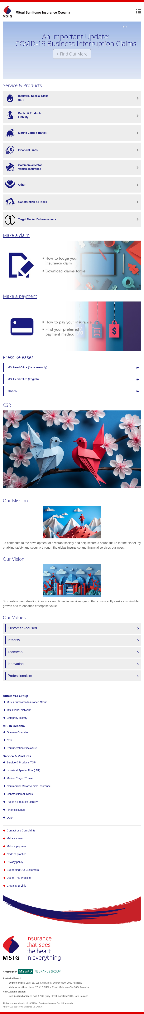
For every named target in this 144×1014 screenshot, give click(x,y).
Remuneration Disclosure (22, 748)
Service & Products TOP (21, 762)
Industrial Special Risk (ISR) (23, 770)
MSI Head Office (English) (23, 379)
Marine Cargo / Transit (20, 778)
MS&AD (12, 390)
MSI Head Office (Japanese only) (27, 367)
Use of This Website (19, 877)
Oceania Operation (18, 732)
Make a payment (20, 296)
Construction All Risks (20, 794)
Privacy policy (15, 862)
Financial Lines (16, 809)
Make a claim (16, 235)
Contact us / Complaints (21, 830)
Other (10, 817)
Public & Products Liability (22, 801)
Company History (17, 717)
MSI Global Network (19, 710)
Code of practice (16, 854)
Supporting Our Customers (23, 869)
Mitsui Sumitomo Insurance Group (27, 702)
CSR (9, 740)
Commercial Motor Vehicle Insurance (29, 786)
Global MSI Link (16, 885)
